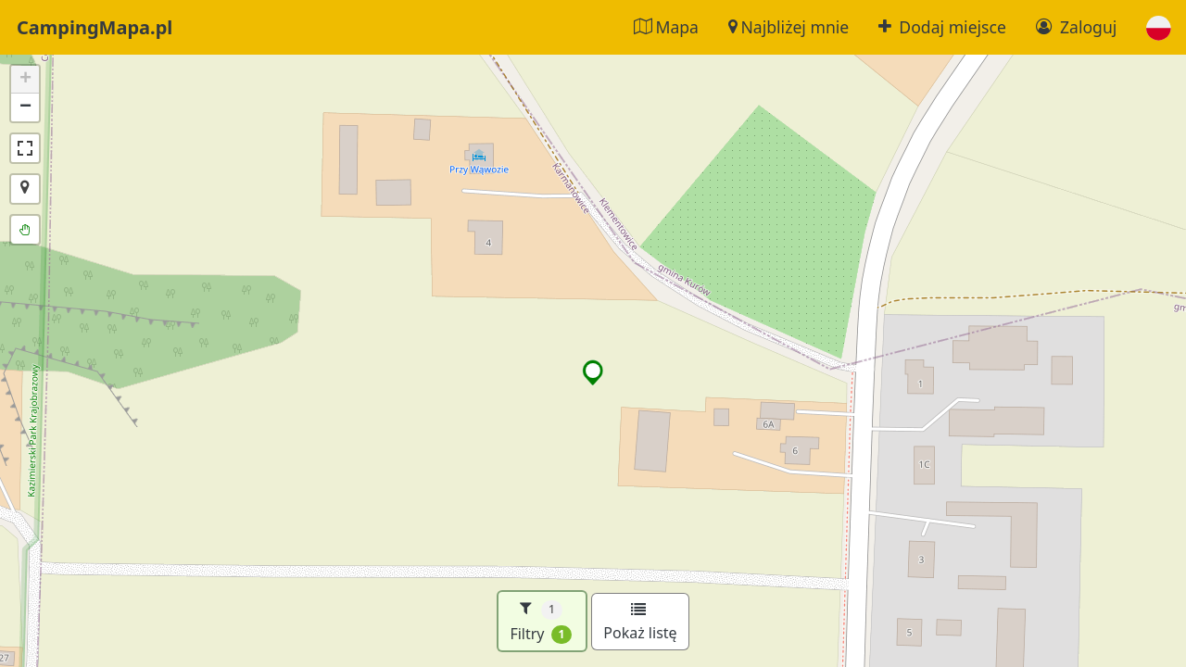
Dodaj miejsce (942, 27)
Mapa (666, 27)
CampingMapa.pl (94, 27)
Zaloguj (1076, 27)
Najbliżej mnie (788, 27)
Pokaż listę (639, 622)
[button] (1159, 27)
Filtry (541, 621)
